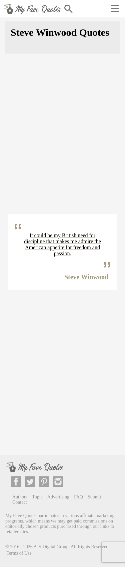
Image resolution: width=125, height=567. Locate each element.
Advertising (58, 496)
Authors (19, 496)
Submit (94, 496)
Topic (37, 496)
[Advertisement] (62, 137)
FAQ (78, 496)
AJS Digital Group (51, 546)
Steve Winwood (86, 277)
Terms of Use (19, 553)
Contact (19, 502)
